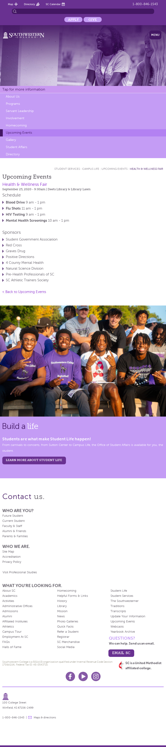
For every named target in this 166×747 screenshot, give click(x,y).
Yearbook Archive (123, 631)
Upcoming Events (19, 132)
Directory (29, 4)
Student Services (67, 168)
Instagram (96, 676)
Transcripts (118, 611)
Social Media (66, 647)
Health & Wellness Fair (146, 168)
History (62, 601)
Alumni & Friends (14, 531)
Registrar (63, 636)
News (61, 616)
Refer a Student (67, 631)
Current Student (13, 521)
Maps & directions (45, 717)
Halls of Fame (11, 647)
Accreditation (11, 556)
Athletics (8, 626)
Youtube (83, 676)
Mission (62, 611)
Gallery (11, 140)
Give (92, 19)
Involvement (15, 118)
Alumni (7, 616)
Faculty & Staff (12, 526)
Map (10, 4)
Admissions (10, 611)
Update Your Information (128, 616)
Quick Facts (65, 626)
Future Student (12, 515)
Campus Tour (12, 631)
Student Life (119, 590)
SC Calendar (53, 4)
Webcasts (117, 626)
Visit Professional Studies (20, 572)
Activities (8, 601)
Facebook (70, 676)
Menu (155, 35)
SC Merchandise (68, 642)
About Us (13, 96)
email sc (121, 653)
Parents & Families (15, 536)
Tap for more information (23, 89)
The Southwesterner (125, 601)
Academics (9, 596)
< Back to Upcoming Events (24, 292)
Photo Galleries (67, 621)
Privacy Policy (11, 562)
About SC (8, 590)
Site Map (8, 551)
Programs (13, 103)
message (30, 717)
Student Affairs (16, 147)
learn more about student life (34, 460)
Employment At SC (15, 636)
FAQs (6, 642)
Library (62, 606)
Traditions (117, 606)
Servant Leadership (20, 111)
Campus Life (90, 168)
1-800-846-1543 (145, 4)
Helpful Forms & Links (72, 596)
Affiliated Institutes (15, 621)
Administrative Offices (17, 606)
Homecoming (16, 125)
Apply (73, 19)
